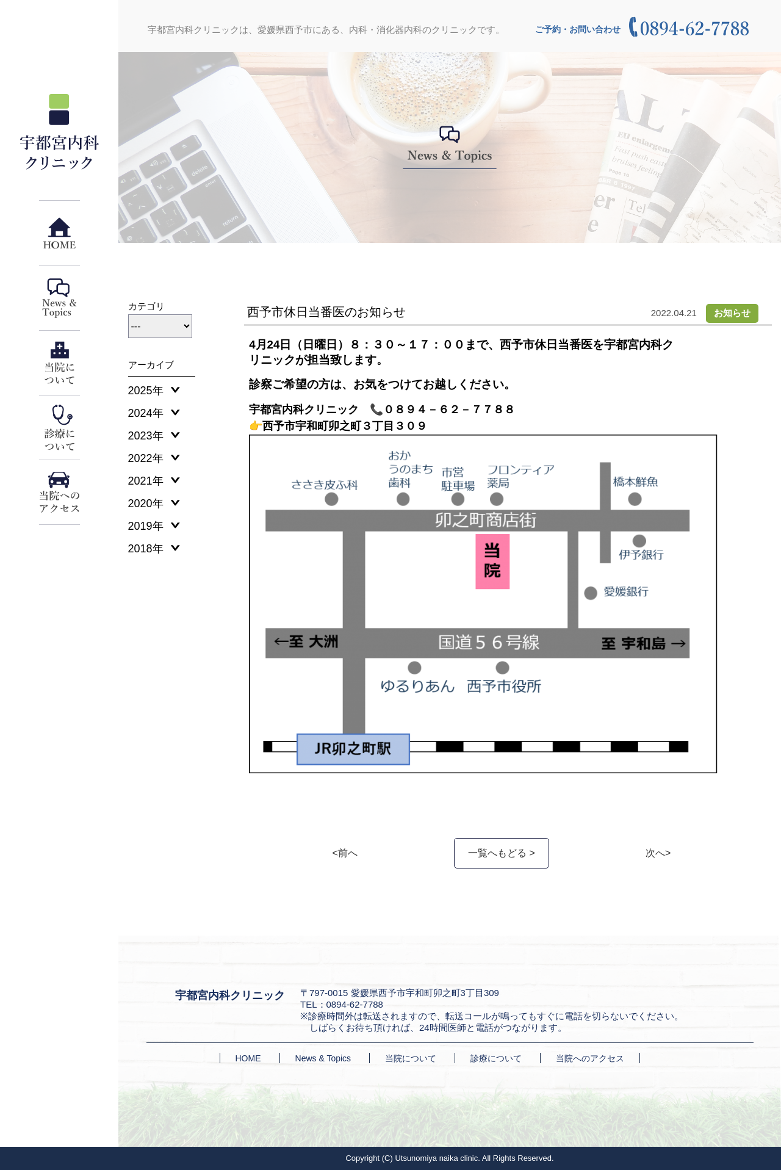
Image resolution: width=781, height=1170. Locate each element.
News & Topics (323, 1058)
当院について (410, 1058)
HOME (248, 1058)
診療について (496, 1058)
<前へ (345, 853)
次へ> (658, 853)
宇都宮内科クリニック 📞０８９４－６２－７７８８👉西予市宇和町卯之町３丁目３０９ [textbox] (382, 417)
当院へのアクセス (590, 1058)
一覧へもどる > (501, 853)
